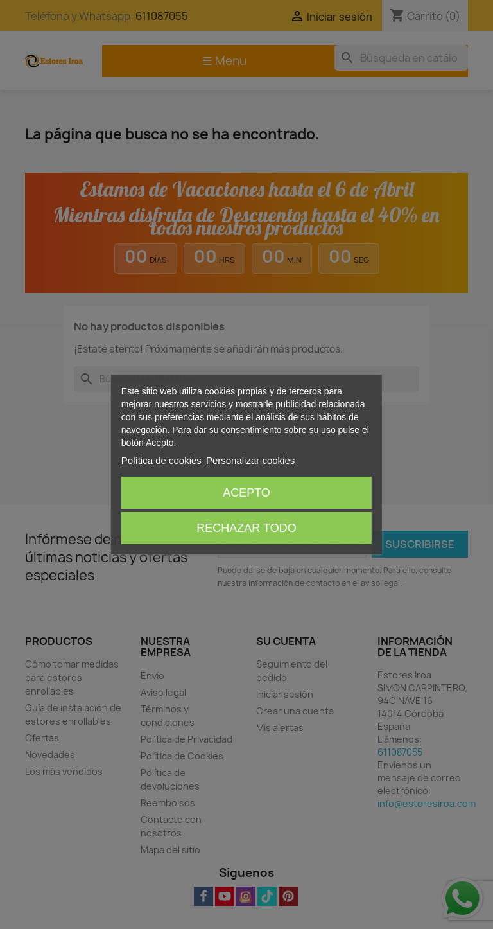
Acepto (246, 492)
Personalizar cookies (250, 460)
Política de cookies (161, 460)
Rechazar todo (246, 528)
